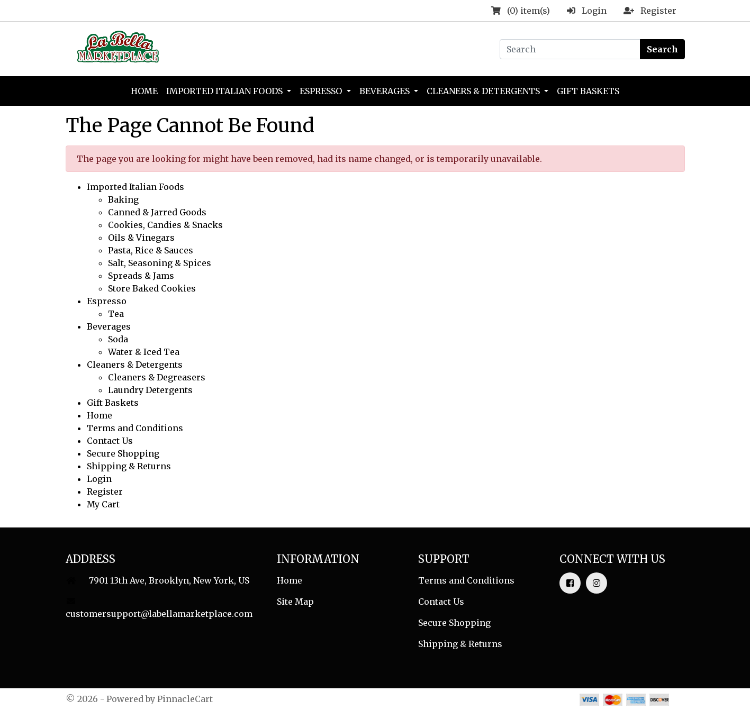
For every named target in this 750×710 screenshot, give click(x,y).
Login (99, 479)
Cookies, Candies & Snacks (165, 225)
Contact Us (110, 440)
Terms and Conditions (135, 428)
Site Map (295, 601)
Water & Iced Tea (143, 352)
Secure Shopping (123, 453)
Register (105, 491)
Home (144, 91)
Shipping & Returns (129, 466)
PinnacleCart (185, 699)
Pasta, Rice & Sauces (150, 250)
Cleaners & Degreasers (156, 377)
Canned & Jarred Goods (157, 212)
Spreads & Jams (141, 275)
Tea (116, 313)
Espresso (322, 91)
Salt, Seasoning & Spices (159, 263)
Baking (123, 199)
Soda (118, 339)
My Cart (103, 504)
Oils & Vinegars (141, 237)
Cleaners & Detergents (484, 91)
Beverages (385, 91)
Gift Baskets (588, 91)
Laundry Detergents (150, 390)
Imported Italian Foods (225, 91)
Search (662, 49)
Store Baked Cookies (152, 288)
